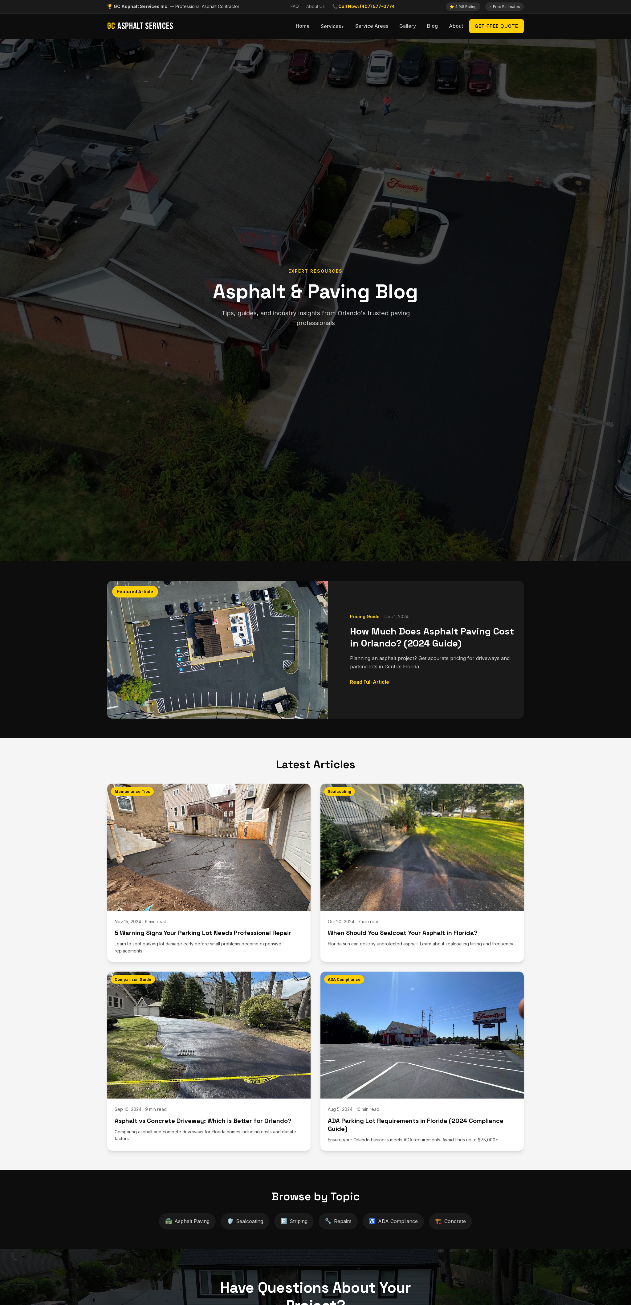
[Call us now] (363, 6)
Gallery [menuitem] (407, 26)
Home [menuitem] (303, 26)
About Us (315, 6)
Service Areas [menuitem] (371, 26)
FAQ (295, 6)
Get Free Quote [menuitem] (496, 26)
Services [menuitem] (331, 26)
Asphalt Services (140, 26)
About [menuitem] (456, 26)
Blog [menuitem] (432, 26)
